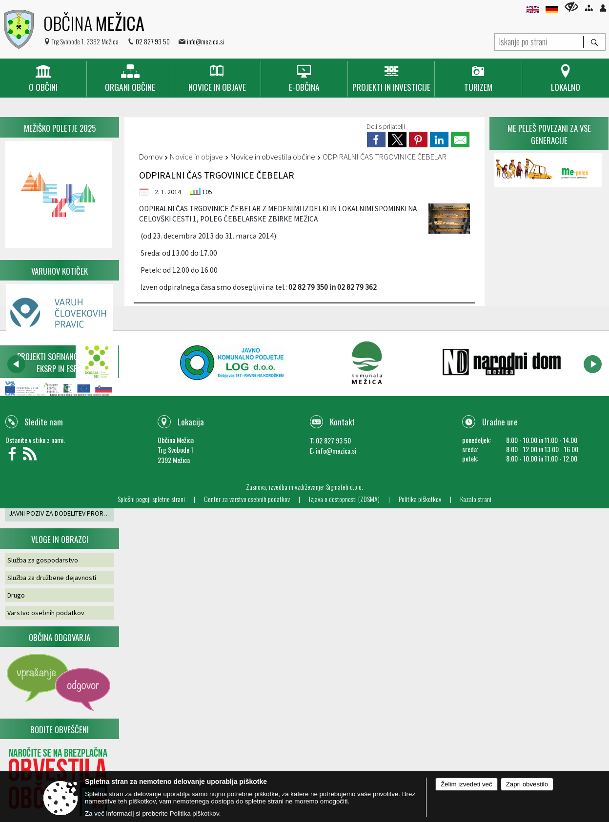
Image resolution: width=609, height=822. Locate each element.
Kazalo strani (475, 499)
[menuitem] (43, 79)
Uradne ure (500, 422)
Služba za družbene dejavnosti (51, 577)
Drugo (16, 595)
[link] (376, 139)
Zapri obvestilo (527, 784)
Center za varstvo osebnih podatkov (247, 499)
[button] (16, 364)
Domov (150, 156)
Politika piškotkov (420, 499)
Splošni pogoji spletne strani (151, 499)
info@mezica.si (205, 41)
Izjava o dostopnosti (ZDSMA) (344, 499)
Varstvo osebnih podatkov (45, 612)
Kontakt (342, 422)
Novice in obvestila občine (272, 156)
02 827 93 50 (153, 41)
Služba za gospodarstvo (42, 560)
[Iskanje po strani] (539, 41)
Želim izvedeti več (466, 784)
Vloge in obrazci (59, 539)
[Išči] (594, 42)
